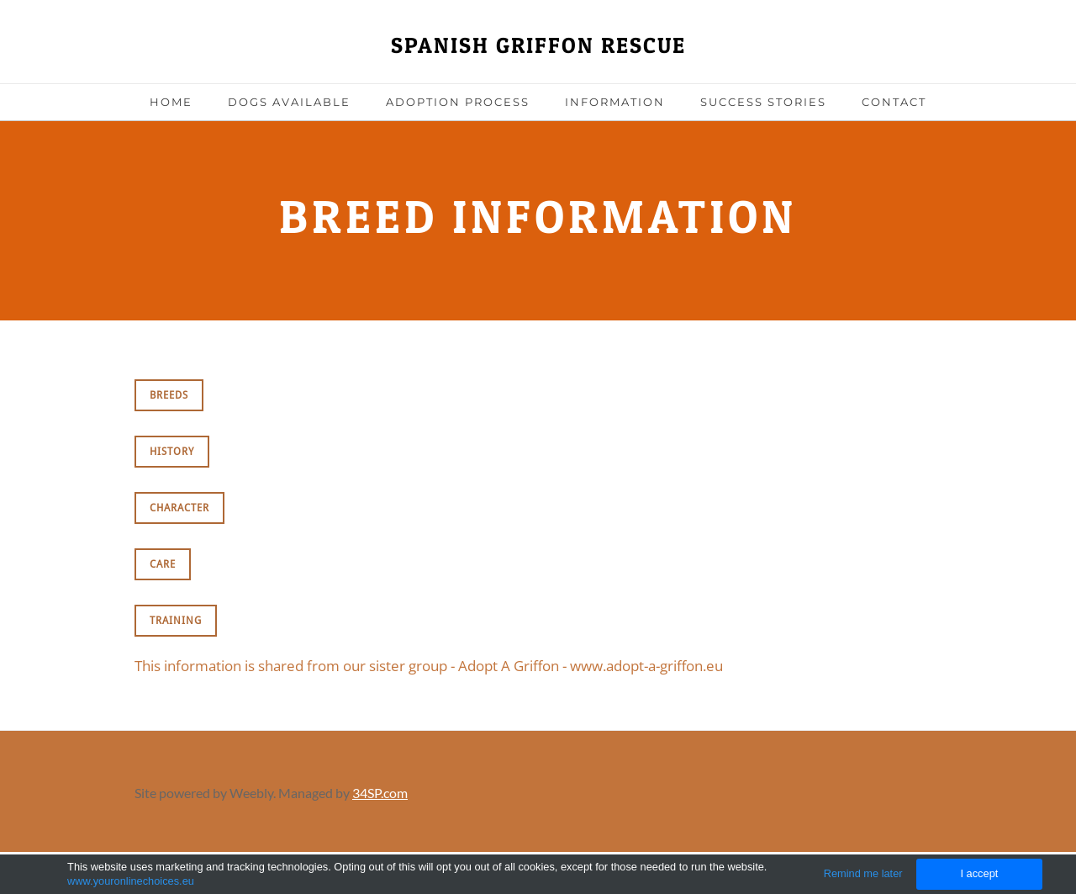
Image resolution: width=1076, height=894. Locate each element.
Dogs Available (289, 101)
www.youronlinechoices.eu (130, 881)
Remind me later (863, 873)
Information (615, 101)
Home (171, 101)
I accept (979, 873)
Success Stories (763, 101)
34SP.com (380, 793)
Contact (894, 101)
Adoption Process (458, 101)
